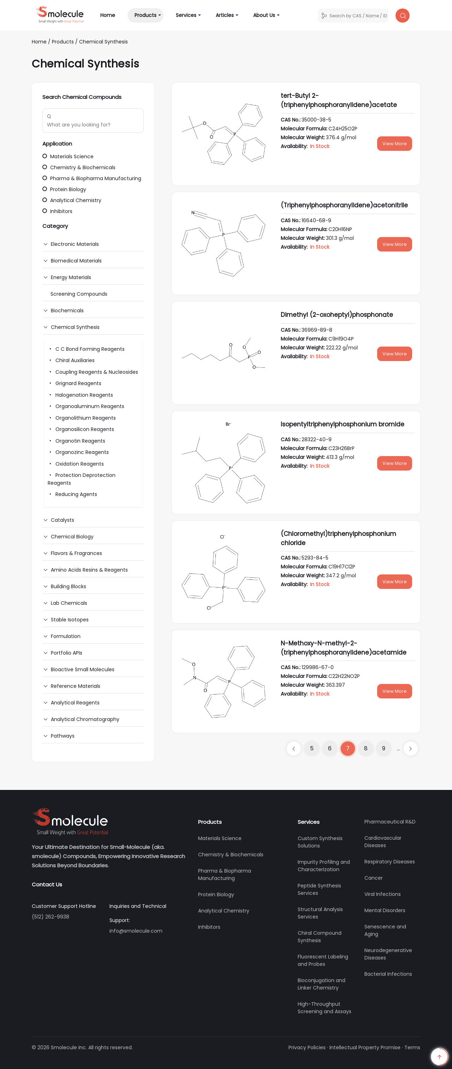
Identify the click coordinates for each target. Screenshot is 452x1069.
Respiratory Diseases (389, 861)
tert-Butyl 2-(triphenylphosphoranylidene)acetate (339, 100)
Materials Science (68, 156)
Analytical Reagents (75, 702)
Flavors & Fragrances (76, 553)
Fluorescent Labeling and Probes (323, 960)
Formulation (66, 636)
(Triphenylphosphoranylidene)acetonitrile (344, 205)
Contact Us (47, 884)
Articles (225, 15)
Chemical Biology (72, 536)
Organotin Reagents (76, 440)
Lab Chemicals (69, 603)
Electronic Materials (75, 244)
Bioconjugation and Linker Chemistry (321, 984)
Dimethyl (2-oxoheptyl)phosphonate (337, 315)
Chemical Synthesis (103, 41)
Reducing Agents (72, 494)
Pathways (63, 735)
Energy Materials (71, 277)
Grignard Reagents (74, 383)
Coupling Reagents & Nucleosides (93, 372)
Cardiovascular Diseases (383, 841)
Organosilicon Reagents (81, 429)
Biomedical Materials (76, 260)
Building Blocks (68, 586)
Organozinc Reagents (78, 452)
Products (145, 15)
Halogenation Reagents (80, 394)
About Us (264, 15)
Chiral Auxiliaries (71, 360)
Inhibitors (57, 211)
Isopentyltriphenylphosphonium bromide (342, 424)
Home (111, 15)
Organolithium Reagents (82, 417)
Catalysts (62, 520)
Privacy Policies (307, 1047)
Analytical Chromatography (85, 719)
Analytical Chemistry (71, 200)
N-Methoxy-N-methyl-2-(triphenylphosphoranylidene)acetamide (343, 648)
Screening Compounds (78, 293)
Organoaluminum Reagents (86, 406)
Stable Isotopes (70, 619)
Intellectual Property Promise (364, 1047)
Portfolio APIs (66, 652)
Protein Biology (64, 189)
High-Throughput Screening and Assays (324, 1007)
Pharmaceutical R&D (390, 821)
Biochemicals (67, 310)
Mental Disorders (384, 910)
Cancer (373, 877)
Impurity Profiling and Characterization (324, 865)
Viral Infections (382, 894)
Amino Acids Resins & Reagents (89, 569)
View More (394, 143)
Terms (412, 1047)
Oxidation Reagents (76, 463)
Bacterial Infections (388, 974)
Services (186, 15)
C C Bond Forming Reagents (86, 349)
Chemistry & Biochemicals (78, 167)
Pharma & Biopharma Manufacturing (91, 178)
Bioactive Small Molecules (82, 669)
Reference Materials (75, 686)
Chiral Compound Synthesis (319, 936)
